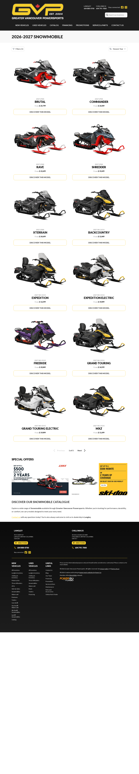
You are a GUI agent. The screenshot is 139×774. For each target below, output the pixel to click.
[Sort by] (118, 48)
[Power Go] (81, 579)
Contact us (16, 517)
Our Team (49, 576)
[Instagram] (126, 7)
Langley (87, 6)
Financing (67, 25)
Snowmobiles (16, 592)
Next (82, 450)
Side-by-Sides (16, 589)
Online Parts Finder (52, 594)
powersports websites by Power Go (90, 572)
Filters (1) (18, 48)
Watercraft (15, 594)
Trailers (14, 600)
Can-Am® (15, 603)
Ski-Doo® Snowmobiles (16, 611)
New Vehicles (22, 25)
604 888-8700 (89, 8)
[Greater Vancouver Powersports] (38, 11)
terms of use (115, 569)
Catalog (54, 25)
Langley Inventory (17, 573)
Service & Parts (100, 25)
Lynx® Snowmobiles (16, 616)
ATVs (13, 586)
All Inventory (16, 570)
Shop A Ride (73, 575)
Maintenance (50, 587)
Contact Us (117, 25)
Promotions (82, 25)
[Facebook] (122, 7)
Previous (59, 450)
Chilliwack (101, 6)
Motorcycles (16, 580)
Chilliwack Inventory (15, 577)
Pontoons (15, 597)
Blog (47, 573)
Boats (30, 589)
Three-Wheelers (17, 583)
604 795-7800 (101, 8)
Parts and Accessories (49, 591)
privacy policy (104, 569)
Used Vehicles (39, 25)
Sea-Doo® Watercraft (15, 606)
